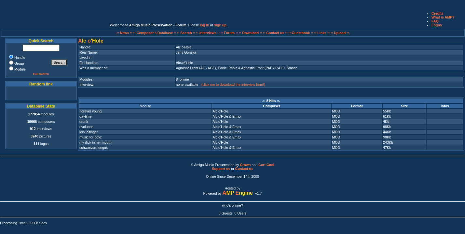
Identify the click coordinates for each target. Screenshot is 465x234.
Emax (236, 116)
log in (204, 25)
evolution (86, 127)
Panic (222, 68)
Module (145, 106)
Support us (221, 169)
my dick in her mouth (95, 142)
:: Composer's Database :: (155, 33)
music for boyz (90, 137)
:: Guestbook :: (300, 33)
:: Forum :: (230, 33)
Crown (245, 165)
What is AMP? (443, 17)
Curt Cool (266, 165)
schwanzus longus (93, 148)
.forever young (90, 111)
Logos (436, 25)
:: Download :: (251, 33)
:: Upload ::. (340, 33)
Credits (437, 13)
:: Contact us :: (275, 33)
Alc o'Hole (220, 111)
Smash (292, 68)
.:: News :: (124, 33)
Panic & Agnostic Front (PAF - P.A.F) (256, 68)
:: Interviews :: (208, 33)
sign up (220, 25)
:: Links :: (322, 33)
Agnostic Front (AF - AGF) (196, 68)
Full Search (41, 74)
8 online (182, 79)
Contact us (244, 169)
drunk (83, 122)
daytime (85, 116)
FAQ (435, 21)
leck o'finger (88, 132)
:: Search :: (186, 33)
